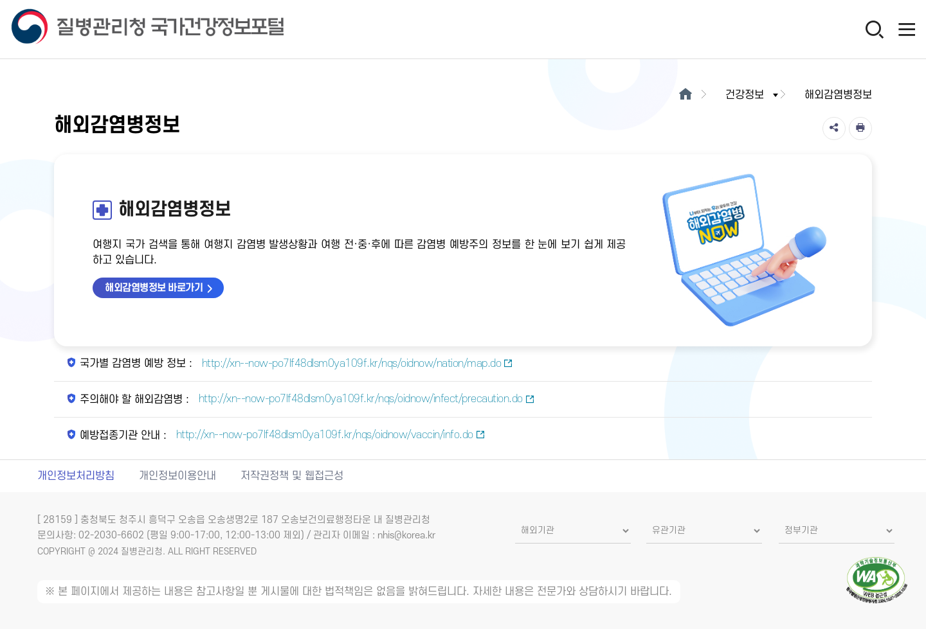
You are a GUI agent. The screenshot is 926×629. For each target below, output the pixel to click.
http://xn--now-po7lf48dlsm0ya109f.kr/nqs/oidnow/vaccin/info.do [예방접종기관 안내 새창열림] (329, 435)
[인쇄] (860, 128)
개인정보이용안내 (177, 476)
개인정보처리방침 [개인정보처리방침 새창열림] (75, 476)
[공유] (834, 128)
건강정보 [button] (753, 95)
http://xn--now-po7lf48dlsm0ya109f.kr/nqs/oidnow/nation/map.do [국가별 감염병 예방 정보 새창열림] (356, 363)
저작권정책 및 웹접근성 (292, 476)
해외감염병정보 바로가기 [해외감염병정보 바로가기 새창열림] (154, 288)
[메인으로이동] (686, 95)
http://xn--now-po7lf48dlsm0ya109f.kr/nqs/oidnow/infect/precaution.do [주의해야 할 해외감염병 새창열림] (364, 399)
